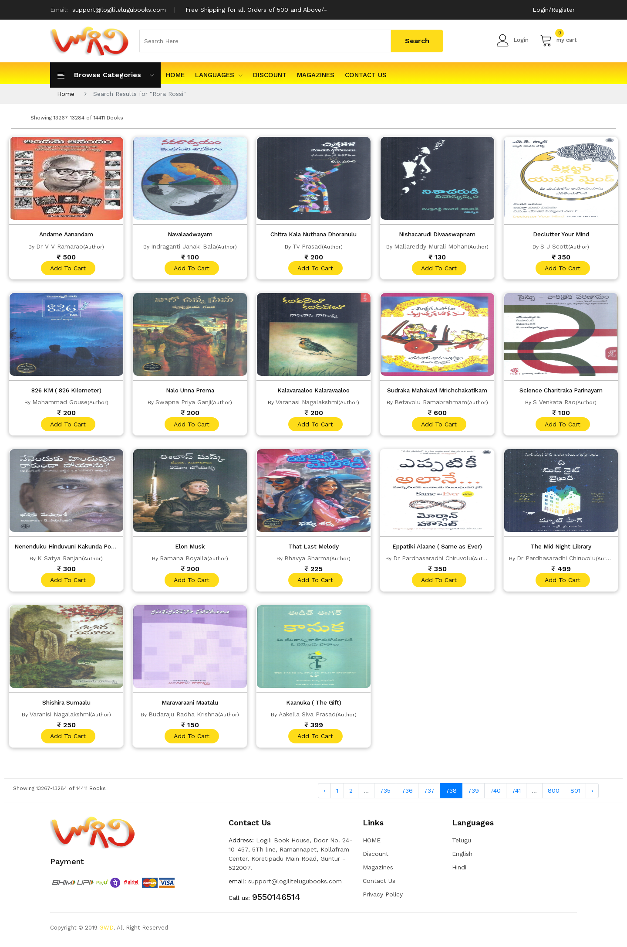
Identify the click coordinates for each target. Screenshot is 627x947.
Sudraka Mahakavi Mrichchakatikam (440, 391)
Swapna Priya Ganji (183, 402)
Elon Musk (190, 548)
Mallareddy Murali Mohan (431, 245)
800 (554, 793)
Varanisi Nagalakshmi (60, 716)
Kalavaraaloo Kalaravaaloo (313, 391)
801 (575, 793)
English (462, 857)
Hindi (459, 871)
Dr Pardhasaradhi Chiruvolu (432, 559)
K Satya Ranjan (59, 559)
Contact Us (366, 75)
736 (407, 793)
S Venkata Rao (554, 402)
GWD (106, 931)
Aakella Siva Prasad (307, 716)
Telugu (461, 844)
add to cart (67, 268)
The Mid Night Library (561, 548)
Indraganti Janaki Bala (183, 245)
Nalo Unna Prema (189, 391)
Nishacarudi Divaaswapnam (437, 234)
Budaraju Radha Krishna (183, 716)
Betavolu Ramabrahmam (430, 402)
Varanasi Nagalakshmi (307, 402)
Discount (270, 75)
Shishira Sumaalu (66, 705)
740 (495, 793)
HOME (175, 75)
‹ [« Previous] (324, 793)
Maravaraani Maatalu (189, 705)
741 (516, 793)
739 (473, 793)
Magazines (315, 75)
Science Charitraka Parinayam (561, 391)
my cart (558, 40)
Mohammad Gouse (60, 402)
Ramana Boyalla (183, 559)
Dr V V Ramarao (59, 245)
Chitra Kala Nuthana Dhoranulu (313, 234)
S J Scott (554, 245)
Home (65, 93)
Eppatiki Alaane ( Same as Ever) (437, 548)
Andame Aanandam (66, 234)
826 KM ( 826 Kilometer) (66, 391)
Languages (219, 75)
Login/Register (554, 9)
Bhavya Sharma (307, 559)
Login (513, 40)
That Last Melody (313, 548)
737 (429, 793)
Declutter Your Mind (561, 234)
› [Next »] (592, 793)
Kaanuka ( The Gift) (314, 705)
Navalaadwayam (190, 234)
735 (385, 793)
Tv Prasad (307, 245)
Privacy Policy (383, 898)
